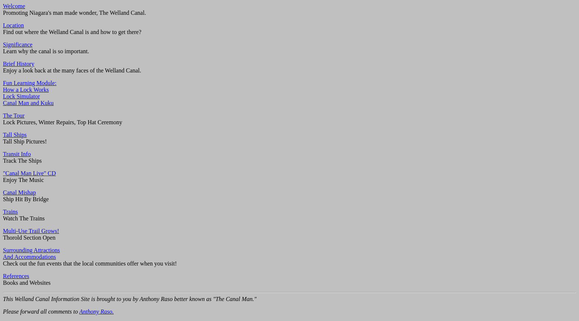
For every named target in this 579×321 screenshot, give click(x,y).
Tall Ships (15, 135)
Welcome (14, 6)
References (16, 276)
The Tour (14, 115)
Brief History (18, 64)
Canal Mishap (19, 192)
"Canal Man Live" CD (29, 173)
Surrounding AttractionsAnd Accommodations (31, 253)
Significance (17, 44)
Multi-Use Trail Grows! (31, 231)
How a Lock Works (26, 90)
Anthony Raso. (96, 311)
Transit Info (17, 154)
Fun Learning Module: (29, 83)
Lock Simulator (21, 96)
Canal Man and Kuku (28, 103)
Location (13, 25)
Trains (10, 212)
